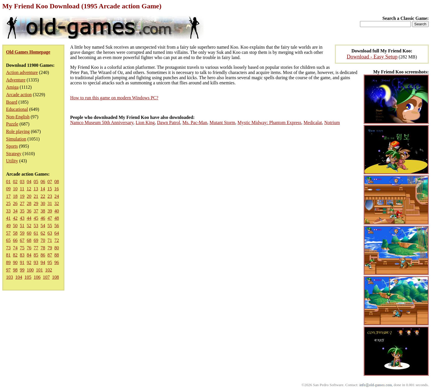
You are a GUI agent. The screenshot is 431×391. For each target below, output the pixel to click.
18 (15, 196)
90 (15, 262)
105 (27, 277)
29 (36, 203)
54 (43, 225)
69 (36, 240)
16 (56, 188)
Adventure (16, 79)
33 (8, 210)
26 (15, 203)
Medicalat (313, 122)
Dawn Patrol (168, 122)
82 (15, 255)
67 (22, 240)
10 (15, 188)
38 (43, 210)
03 (22, 181)
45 (36, 218)
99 (22, 269)
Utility (12, 160)
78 (43, 247)
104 (18, 277)
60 (29, 233)
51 (22, 225)
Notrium (332, 122)
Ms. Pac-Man (194, 122)
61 (36, 233)
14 (42, 188)
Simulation (16, 138)
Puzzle (12, 124)
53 (36, 225)
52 (29, 225)
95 (49, 262)
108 (55, 277)
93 (36, 262)
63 (49, 233)
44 (29, 218)
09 (8, 188)
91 (22, 262)
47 (49, 218)
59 (22, 233)
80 (56, 247)
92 (29, 262)
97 (8, 269)
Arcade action (19, 94)
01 (8, 181)
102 (48, 269)
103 (9, 277)
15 (49, 188)
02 (15, 181)
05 (36, 181)
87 (49, 255)
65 (8, 240)
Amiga (12, 87)
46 (43, 218)
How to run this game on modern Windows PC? (114, 97)
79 (49, 247)
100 (30, 269)
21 (36, 196)
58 (15, 233)
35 (22, 210)
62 (43, 233)
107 (46, 277)
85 (36, 255)
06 (43, 181)
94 (43, 262)
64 (56, 233)
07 (49, 181)
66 (15, 240)
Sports (12, 146)
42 (15, 218)
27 (22, 203)
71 (49, 240)
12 (28, 188)
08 (56, 181)
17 (8, 196)
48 (56, 218)
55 (49, 225)
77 (36, 247)
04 (29, 181)
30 (43, 203)
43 (22, 218)
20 (29, 196)
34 (15, 210)
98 (15, 269)
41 (8, 218)
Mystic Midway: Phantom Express (269, 122)
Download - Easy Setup (372, 57)
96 (56, 262)
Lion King (145, 122)
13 (35, 188)
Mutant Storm (222, 122)
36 (29, 210)
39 (49, 210)
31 (49, 203)
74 (15, 247)
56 (56, 225)
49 (8, 225)
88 (56, 255)
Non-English (18, 116)
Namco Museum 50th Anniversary (101, 122)
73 (8, 247)
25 (8, 203)
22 (43, 196)
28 (29, 203)
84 (29, 255)
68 (29, 240)
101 (39, 269)
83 (22, 255)
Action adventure (22, 72)
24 (56, 196)
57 (8, 233)
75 (22, 247)
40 (56, 210)
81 (8, 255)
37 (36, 210)
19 (22, 196)
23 (49, 196)
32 (56, 203)
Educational (17, 109)
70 (43, 240)
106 (37, 277)
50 (15, 225)
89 (8, 262)
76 (29, 247)
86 (43, 255)
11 (22, 188)
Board (11, 102)
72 (56, 240)
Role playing (18, 131)
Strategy (13, 153)
